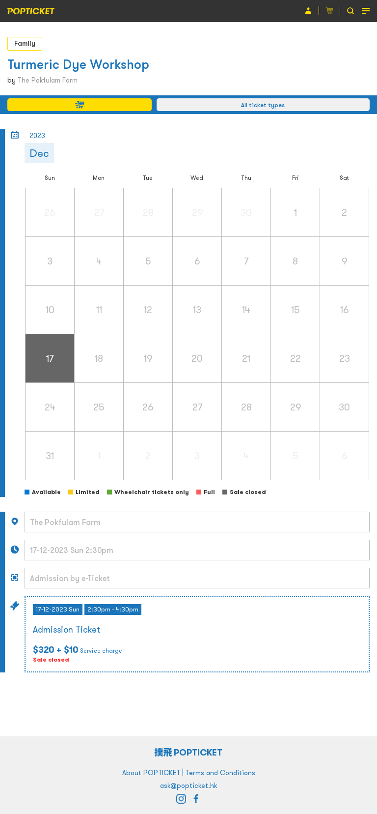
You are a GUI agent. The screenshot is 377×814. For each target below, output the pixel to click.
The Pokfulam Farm (48, 80)
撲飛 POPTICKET (189, 752)
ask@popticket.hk (188, 785)
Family (24, 43)
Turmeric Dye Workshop (78, 64)
